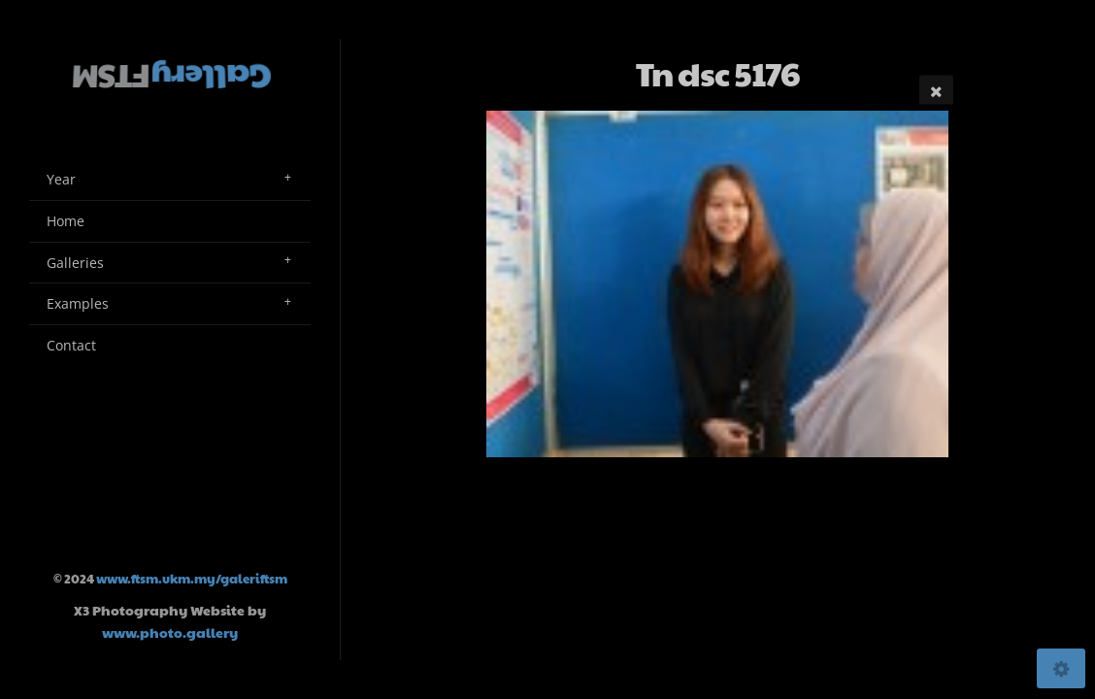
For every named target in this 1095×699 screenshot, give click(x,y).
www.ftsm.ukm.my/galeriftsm (191, 578)
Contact (71, 345)
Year (61, 179)
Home (65, 221)
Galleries (75, 262)
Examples (78, 303)
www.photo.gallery (170, 632)
